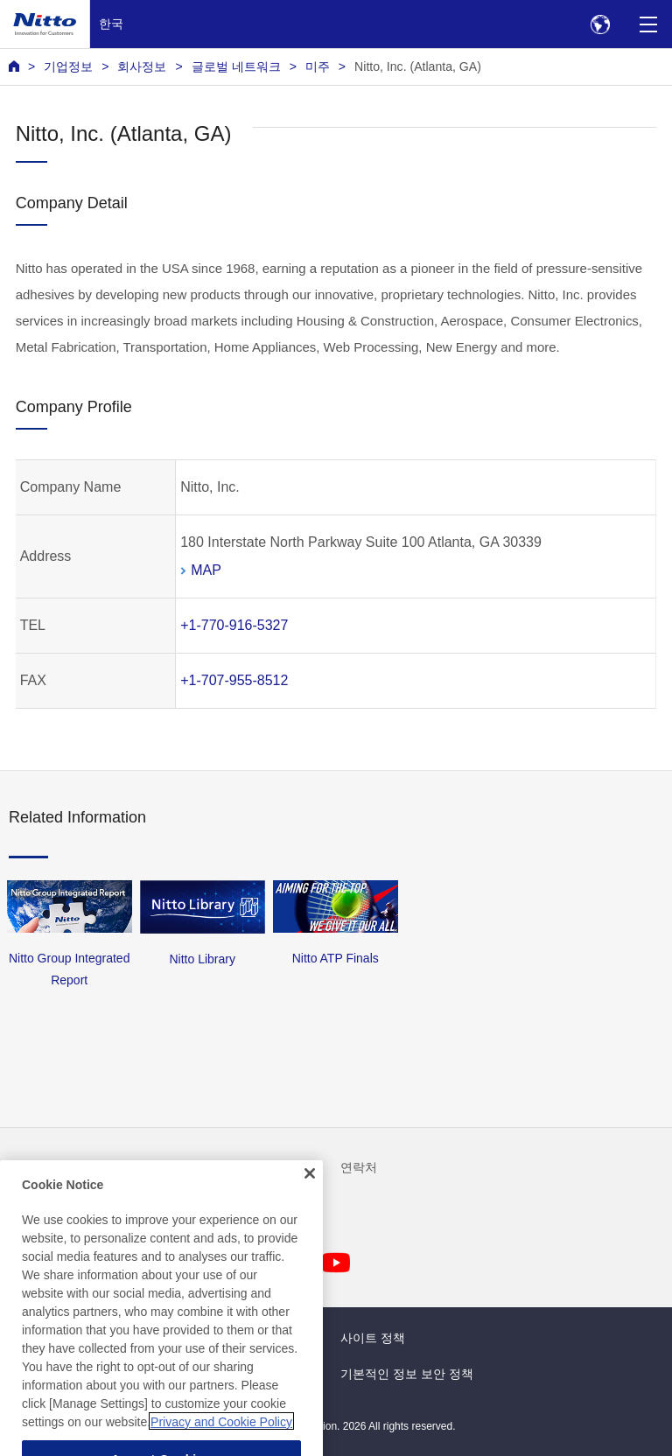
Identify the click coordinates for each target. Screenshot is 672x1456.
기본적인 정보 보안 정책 (406, 1374)
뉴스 (21, 1167)
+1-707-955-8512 (234, 680)
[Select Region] (600, 24)
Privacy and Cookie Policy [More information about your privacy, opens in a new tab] (221, 1441)
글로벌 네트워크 (236, 67)
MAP (206, 570)
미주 (317, 67)
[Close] (309, 1192)
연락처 (358, 1167)
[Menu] (648, 24)
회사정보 (141, 67)
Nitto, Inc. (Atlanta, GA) (417, 67)
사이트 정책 (372, 1338)
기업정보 (68, 67)
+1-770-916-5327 (234, 625)
